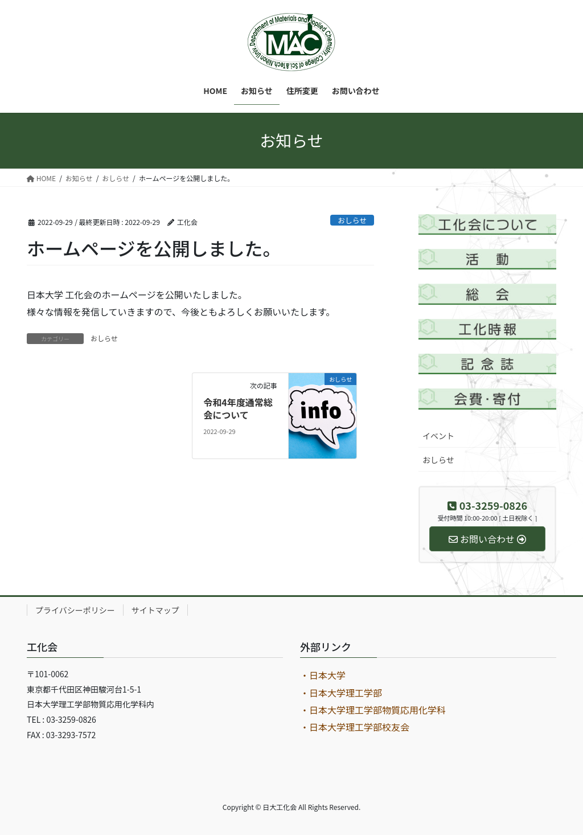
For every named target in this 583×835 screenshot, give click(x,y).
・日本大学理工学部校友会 (354, 727)
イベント (438, 435)
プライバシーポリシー (75, 610)
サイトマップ (155, 610)
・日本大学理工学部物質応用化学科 (373, 710)
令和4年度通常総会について (237, 408)
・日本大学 (323, 675)
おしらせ (352, 220)
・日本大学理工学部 (341, 692)
